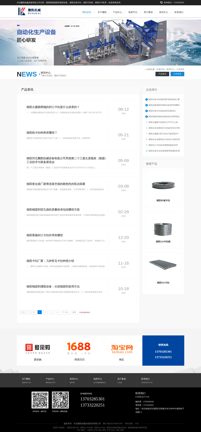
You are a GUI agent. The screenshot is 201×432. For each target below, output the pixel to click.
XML (137, 424)
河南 (122, 430)
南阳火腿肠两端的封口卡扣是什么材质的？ (53, 107)
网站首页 (86, 12)
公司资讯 (177, 74)
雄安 (104, 430)
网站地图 (129, 424)
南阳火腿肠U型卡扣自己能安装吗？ (164, 134)
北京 (113, 430)
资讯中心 (163, 12)
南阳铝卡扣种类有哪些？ (42, 132)
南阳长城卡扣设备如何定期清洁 (162, 111)
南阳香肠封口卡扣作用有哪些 (45, 235)
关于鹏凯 (102, 12)
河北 (95, 430)
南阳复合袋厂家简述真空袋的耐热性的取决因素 (56, 183)
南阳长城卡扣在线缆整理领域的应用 (164, 151)
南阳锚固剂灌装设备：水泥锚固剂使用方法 (53, 286)
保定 (100, 430)
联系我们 (178, 12)
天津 (109, 430)
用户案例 (148, 12)
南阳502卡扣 (99, 428)
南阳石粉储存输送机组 (116, 428)
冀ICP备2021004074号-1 (113, 424)
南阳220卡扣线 (86, 428)
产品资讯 (162, 74)
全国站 (90, 430)
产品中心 (117, 12)
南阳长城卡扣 (73, 428)
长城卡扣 (160, 69)
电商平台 (132, 12)
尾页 (74, 312)
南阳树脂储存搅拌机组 (137, 428)
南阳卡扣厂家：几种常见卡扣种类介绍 (50, 260)
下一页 (65, 312)
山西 (117, 430)
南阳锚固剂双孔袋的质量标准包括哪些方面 (53, 209)
